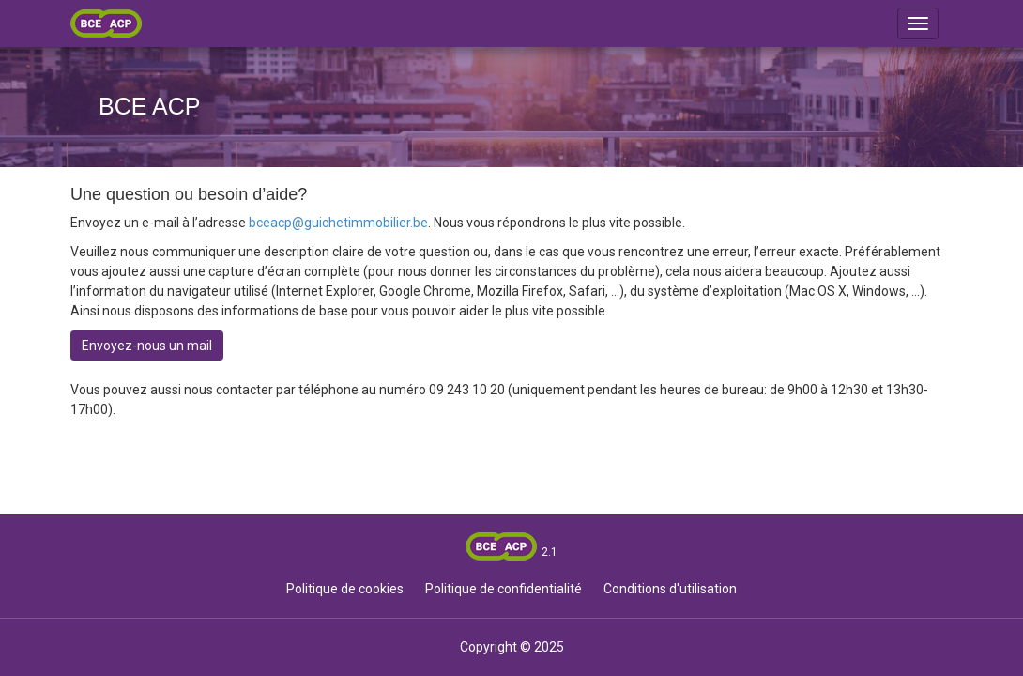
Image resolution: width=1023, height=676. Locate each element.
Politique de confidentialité (503, 588)
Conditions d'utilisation (670, 588)
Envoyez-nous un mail (147, 345)
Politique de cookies (345, 588)
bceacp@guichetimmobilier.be (338, 222)
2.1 (549, 552)
